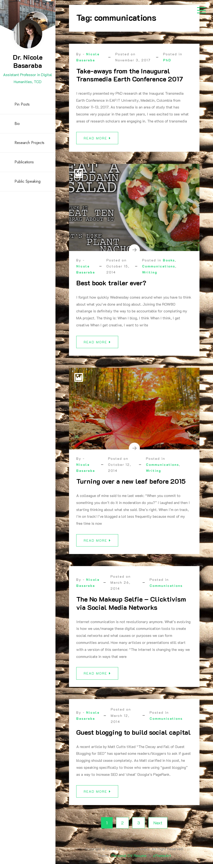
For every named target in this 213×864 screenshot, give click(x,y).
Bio (17, 123)
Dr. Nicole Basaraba (27, 61)
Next (157, 823)
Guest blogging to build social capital (133, 736)
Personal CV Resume (128, 855)
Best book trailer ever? (111, 286)
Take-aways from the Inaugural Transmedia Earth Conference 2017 (129, 74)
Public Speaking (27, 181)
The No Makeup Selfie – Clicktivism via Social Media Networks (131, 606)
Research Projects (29, 142)
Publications (24, 162)
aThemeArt (162, 855)
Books (169, 263)
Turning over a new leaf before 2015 (131, 485)
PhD (167, 60)
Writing (149, 276)
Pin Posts (22, 104)
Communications (158, 270)
